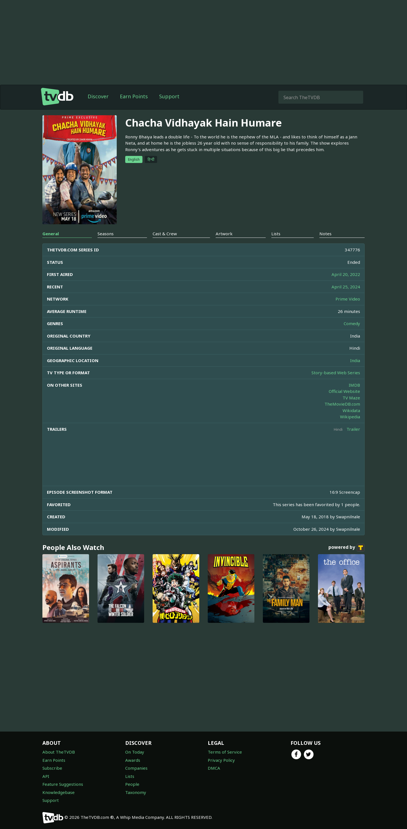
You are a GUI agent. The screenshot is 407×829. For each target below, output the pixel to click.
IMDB (354, 385)
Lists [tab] (275, 233)
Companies (136, 768)
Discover (98, 96)
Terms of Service (225, 752)
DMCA (214, 768)
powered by (346, 548)
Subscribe (52, 768)
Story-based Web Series (335, 372)
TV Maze (351, 398)
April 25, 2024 (346, 287)
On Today (134, 752)
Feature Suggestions (62, 784)
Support (169, 96)
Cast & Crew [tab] (165, 233)
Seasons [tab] (106, 233)
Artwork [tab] (224, 233)
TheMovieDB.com (342, 404)
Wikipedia (350, 416)
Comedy (352, 323)
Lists (129, 776)
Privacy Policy (221, 760)
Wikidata (351, 410)
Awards (132, 760)
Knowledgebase (58, 792)
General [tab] (50, 233)
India (355, 360)
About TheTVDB (58, 752)
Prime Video (347, 299)
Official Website (344, 391)
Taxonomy (135, 792)
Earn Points (134, 96)
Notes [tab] (325, 233)
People (132, 784)
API (45, 776)
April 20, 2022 (346, 274)
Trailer (353, 429)
